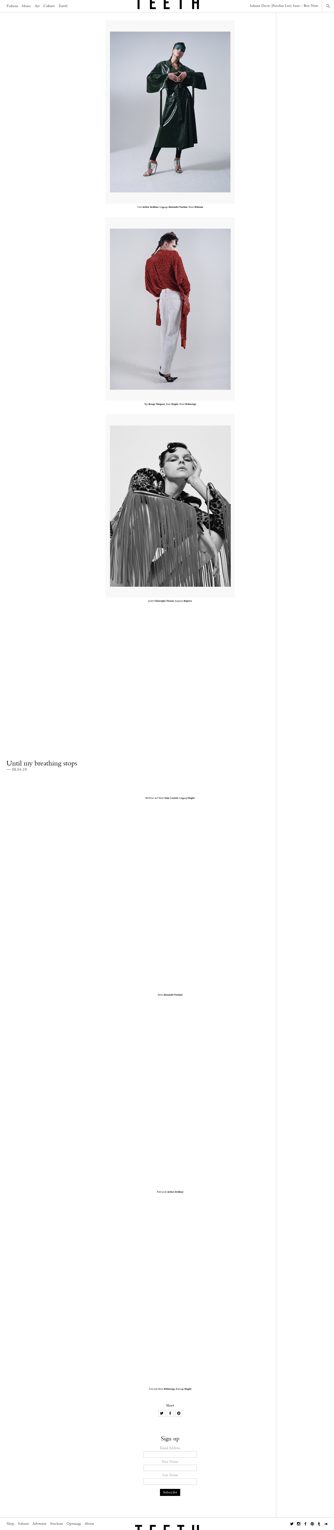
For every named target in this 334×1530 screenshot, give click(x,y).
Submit (23, 1524)
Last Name (170, 1475)
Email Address (170, 1448)
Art (37, 6)
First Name (170, 1462)
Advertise (39, 1524)
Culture (49, 6)
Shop (10, 1524)
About (89, 1524)
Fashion (12, 6)
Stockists (56, 1524)
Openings (73, 1524)
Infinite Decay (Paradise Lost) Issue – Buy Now (284, 6)
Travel (62, 6)
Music (26, 6)
